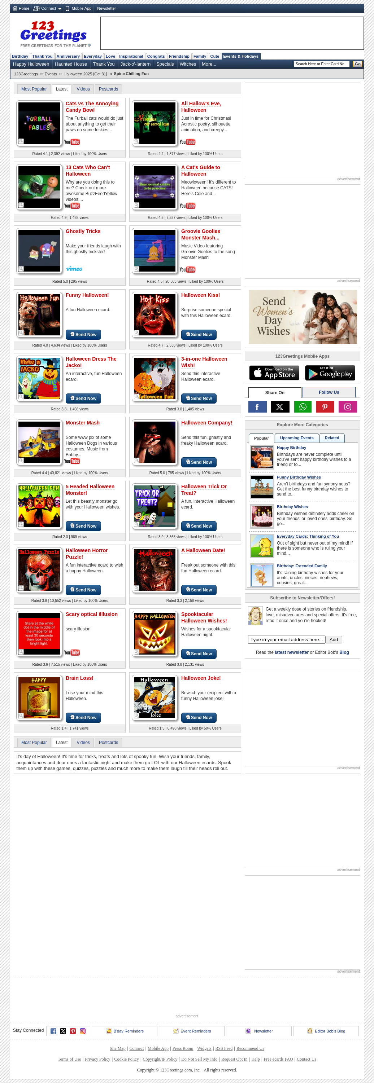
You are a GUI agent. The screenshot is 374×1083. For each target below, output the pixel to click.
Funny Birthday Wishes (299, 477)
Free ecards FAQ (278, 1059)
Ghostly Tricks (83, 231)
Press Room (183, 1048)
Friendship (179, 56)
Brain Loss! (80, 678)
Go (358, 64)
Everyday (93, 56)
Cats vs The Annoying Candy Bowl (92, 107)
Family (199, 56)
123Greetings (26, 74)
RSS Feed (223, 1048)
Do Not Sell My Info (199, 1059)
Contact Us (306, 1059)
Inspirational (131, 56)
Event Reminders (192, 1031)
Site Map (118, 1048)
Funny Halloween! (87, 295)
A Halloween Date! (203, 550)
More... (209, 64)
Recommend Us (250, 1048)
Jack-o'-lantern (136, 64)
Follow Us (329, 392)
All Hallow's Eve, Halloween (201, 107)
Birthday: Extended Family (302, 566)
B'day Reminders (125, 1031)
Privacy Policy (97, 1059)
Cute (214, 56)
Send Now (83, 334)
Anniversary (68, 56)
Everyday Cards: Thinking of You (308, 536)
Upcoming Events (297, 438)
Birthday (20, 56)
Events (51, 74)
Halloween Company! (206, 423)
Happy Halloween (31, 64)
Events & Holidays (240, 56)
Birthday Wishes (292, 507)
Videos (83, 89)
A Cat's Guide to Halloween (200, 170)
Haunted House (71, 64)
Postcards (108, 89)
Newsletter (106, 8)
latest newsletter (292, 652)
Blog (344, 652)
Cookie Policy (126, 1059)
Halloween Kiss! (200, 295)
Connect (48, 8)
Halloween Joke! (201, 678)
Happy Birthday (291, 447)
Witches (188, 64)
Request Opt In (234, 1059)
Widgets (204, 1048)
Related (332, 438)
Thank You (42, 56)
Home (24, 8)
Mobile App (81, 8)
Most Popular (34, 89)
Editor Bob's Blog (326, 1031)
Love (110, 56)
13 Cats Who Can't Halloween (88, 170)
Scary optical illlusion (92, 614)
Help (255, 1059)
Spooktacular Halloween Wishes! (204, 617)
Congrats (156, 56)
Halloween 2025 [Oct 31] (85, 74)
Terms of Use (69, 1059)
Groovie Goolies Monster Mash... (200, 234)
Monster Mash (83, 423)
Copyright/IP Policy (160, 1059)
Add (334, 639)
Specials (165, 64)
